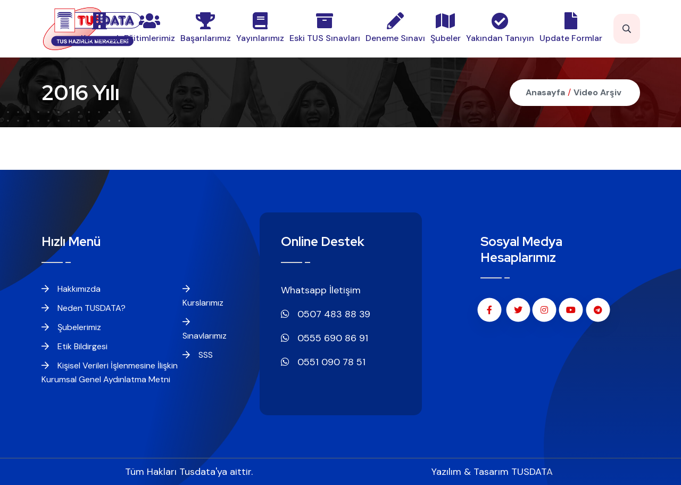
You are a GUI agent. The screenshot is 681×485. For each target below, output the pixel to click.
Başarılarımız (205, 28)
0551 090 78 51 (323, 362)
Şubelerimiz (71, 327)
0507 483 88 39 (325, 314)
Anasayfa (545, 92)
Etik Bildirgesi (74, 346)
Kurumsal (100, 28)
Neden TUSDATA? (83, 308)
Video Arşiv (597, 92)
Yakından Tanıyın (500, 28)
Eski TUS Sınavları (324, 28)
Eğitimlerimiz (149, 28)
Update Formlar (570, 28)
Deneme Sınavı (395, 28)
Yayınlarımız (260, 28)
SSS (197, 354)
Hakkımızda (71, 288)
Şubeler (445, 28)
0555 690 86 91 (324, 338)
